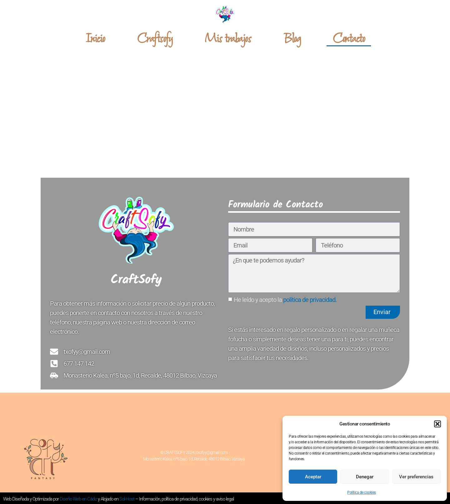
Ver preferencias (416, 477)
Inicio (95, 39)
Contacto (349, 39)
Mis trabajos (228, 39)
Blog (292, 39)
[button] (437, 424)
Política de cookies (361, 492)
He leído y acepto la (285, 299)
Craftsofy (155, 39)
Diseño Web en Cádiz (78, 499)
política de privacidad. (310, 299)
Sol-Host (127, 499)
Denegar (364, 477)
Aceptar (313, 477)
